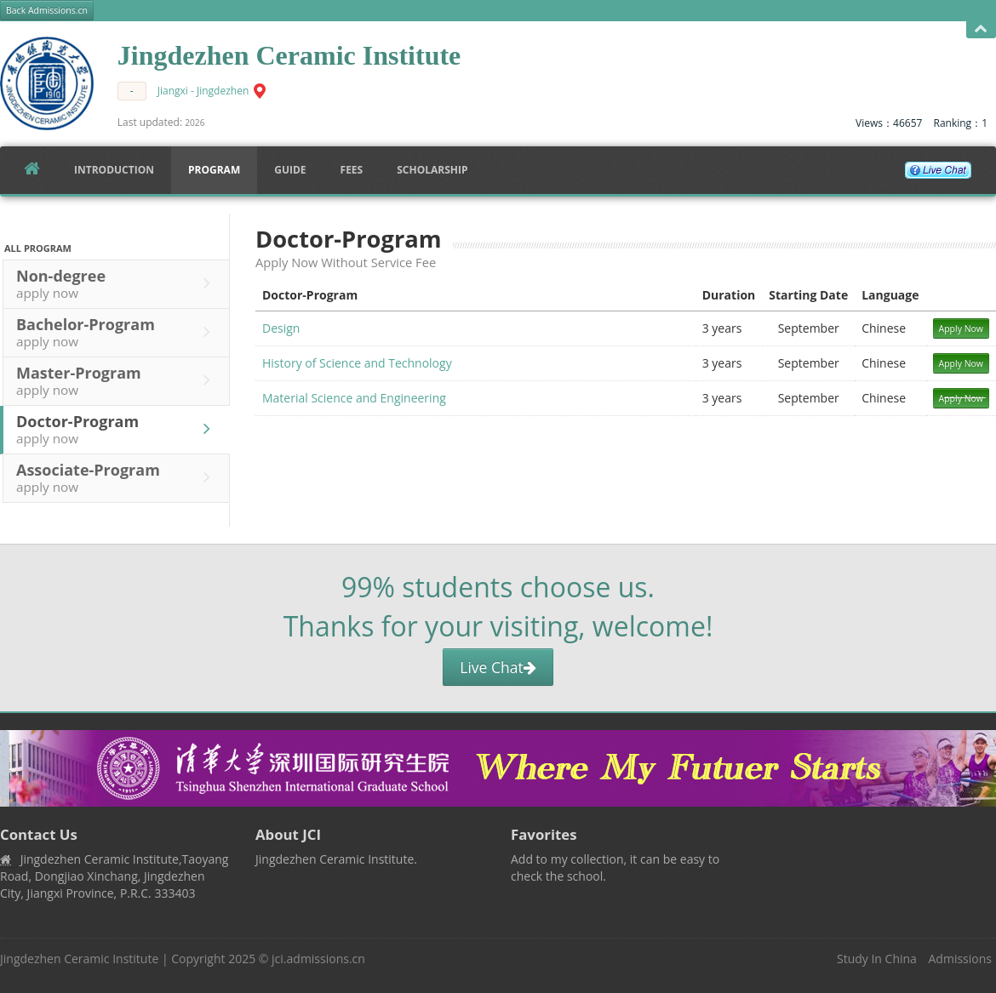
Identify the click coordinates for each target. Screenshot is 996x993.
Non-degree (117, 283)
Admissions (960, 958)
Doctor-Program (117, 429)
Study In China (877, 958)
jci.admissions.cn (318, 958)
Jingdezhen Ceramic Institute (79, 958)
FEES (352, 170)
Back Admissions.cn (47, 10)
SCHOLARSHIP (432, 170)
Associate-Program (117, 477)
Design (281, 328)
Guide (290, 170)
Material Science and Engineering (354, 398)
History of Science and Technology (357, 363)
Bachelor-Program (117, 332)
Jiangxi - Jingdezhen (203, 90)
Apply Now (961, 328)
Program (214, 170)
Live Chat (497, 667)
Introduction (114, 170)
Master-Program (117, 380)
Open (981, 29)
